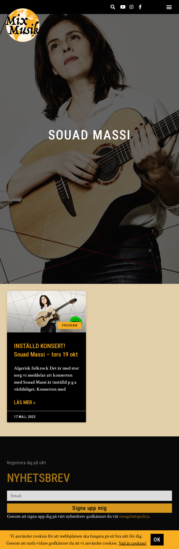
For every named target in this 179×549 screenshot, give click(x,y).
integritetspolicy (134, 516)
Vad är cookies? (132, 543)
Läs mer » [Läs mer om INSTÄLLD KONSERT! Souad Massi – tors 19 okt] (24, 402)
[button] (169, 7)
